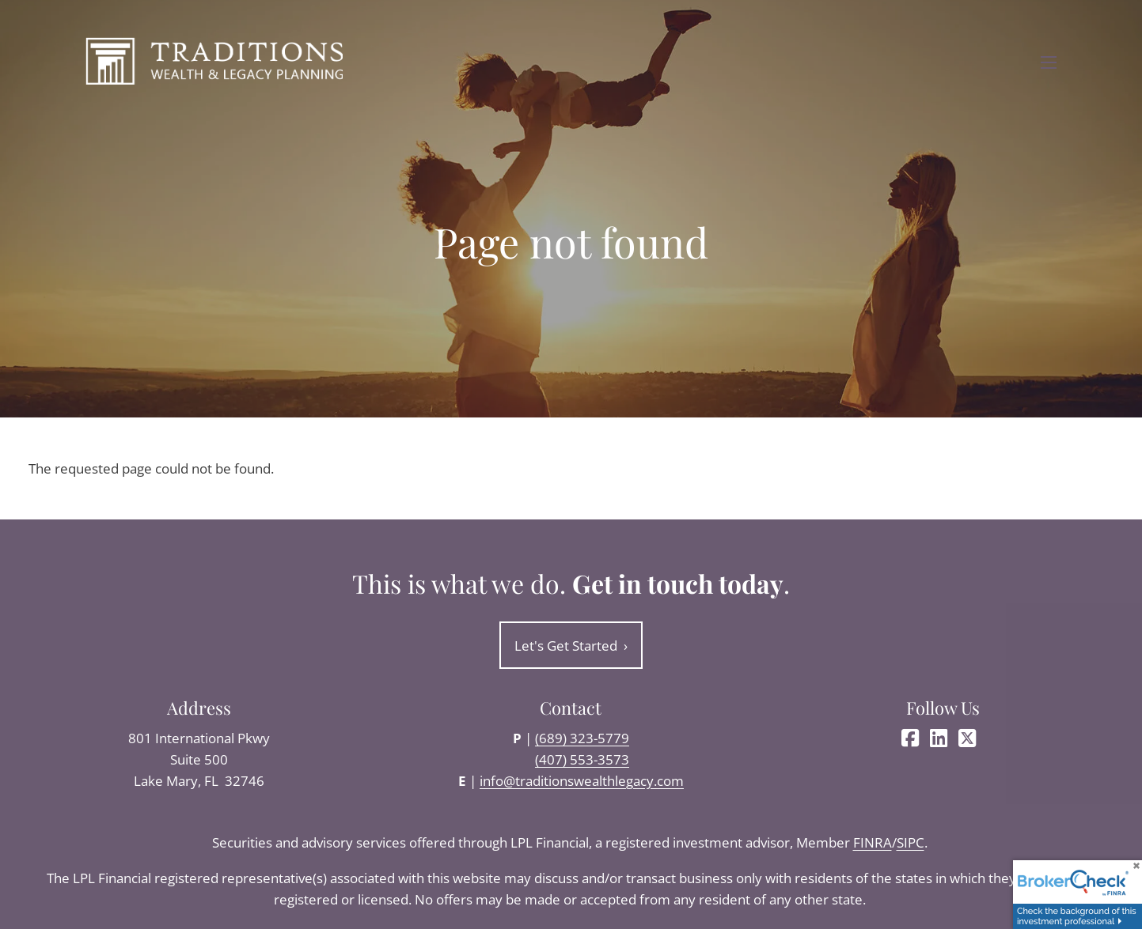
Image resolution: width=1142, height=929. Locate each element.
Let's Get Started (571, 645)
